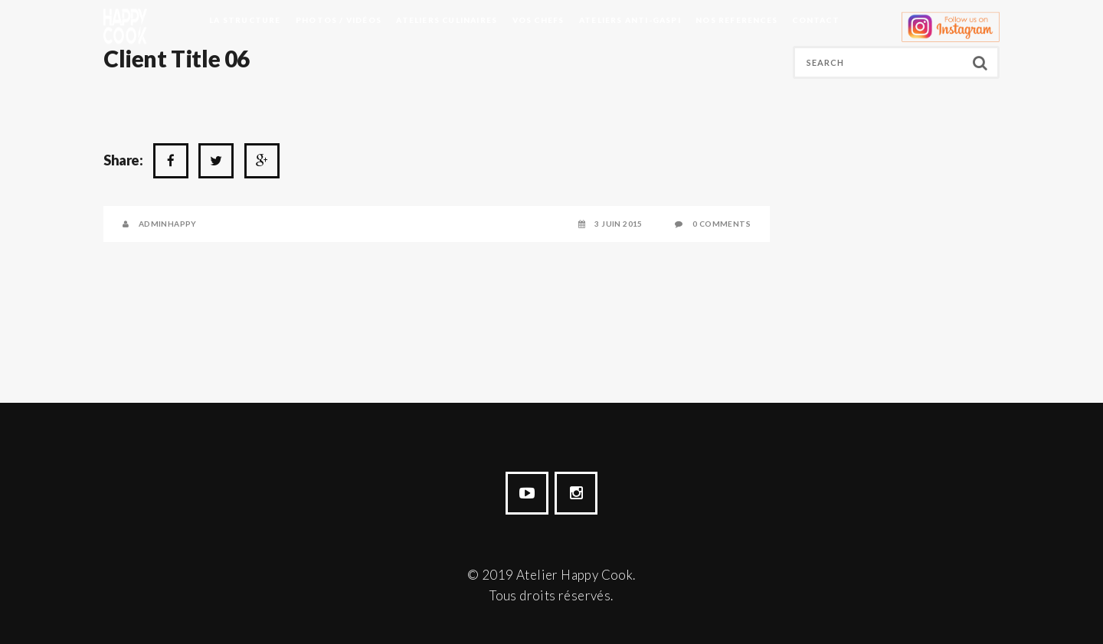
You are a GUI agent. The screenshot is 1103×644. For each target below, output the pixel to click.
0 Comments (721, 223)
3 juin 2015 (618, 223)
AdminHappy (168, 223)
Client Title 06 (176, 58)
